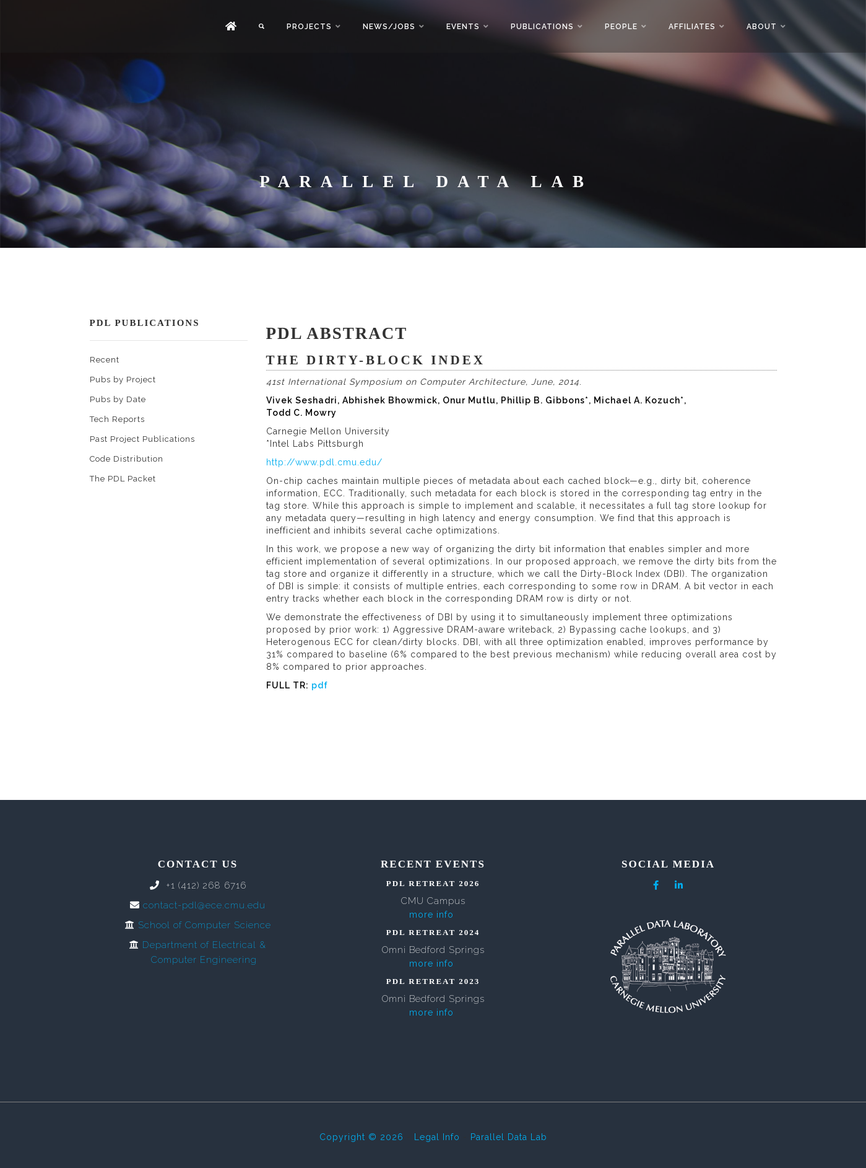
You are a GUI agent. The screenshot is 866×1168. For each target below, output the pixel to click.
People (621, 26)
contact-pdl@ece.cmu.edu (204, 905)
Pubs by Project (123, 379)
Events (463, 26)
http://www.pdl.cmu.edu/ (324, 462)
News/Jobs (389, 26)
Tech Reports (117, 419)
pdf (319, 685)
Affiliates (692, 26)
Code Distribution (126, 458)
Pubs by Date (118, 399)
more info (431, 915)
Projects (309, 26)
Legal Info (437, 1137)
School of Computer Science (204, 925)
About (762, 26)
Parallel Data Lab (508, 1137)
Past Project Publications (142, 439)
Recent (104, 359)
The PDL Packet (123, 478)
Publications (542, 26)
